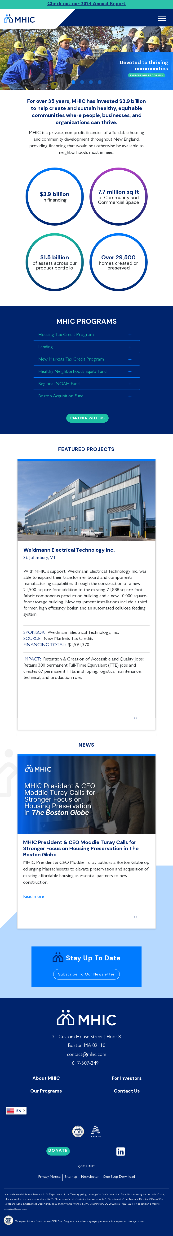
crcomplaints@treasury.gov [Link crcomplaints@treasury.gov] (15, 1208)
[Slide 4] (100, 82)
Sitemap (71, 1175)
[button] (13, 58)
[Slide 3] (91, 82)
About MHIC (46, 1077)
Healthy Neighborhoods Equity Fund (76, 371)
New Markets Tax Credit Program (74, 359)
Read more (33, 895)
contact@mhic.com (86, 1053)
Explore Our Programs (146, 75)
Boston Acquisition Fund (63, 395)
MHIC (91, 1165)
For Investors (127, 1077)
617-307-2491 (86, 1062)
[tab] (86, 335)
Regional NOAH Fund (61, 383)
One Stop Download (119, 1175)
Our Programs (46, 1089)
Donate (58, 1150)
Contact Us (127, 1089)
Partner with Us (87, 416)
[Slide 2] (82, 82)
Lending (46, 347)
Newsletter (90, 1175)
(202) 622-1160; (129, 1203)
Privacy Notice (49, 1175)
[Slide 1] (73, 82)
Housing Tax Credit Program (68, 335)
